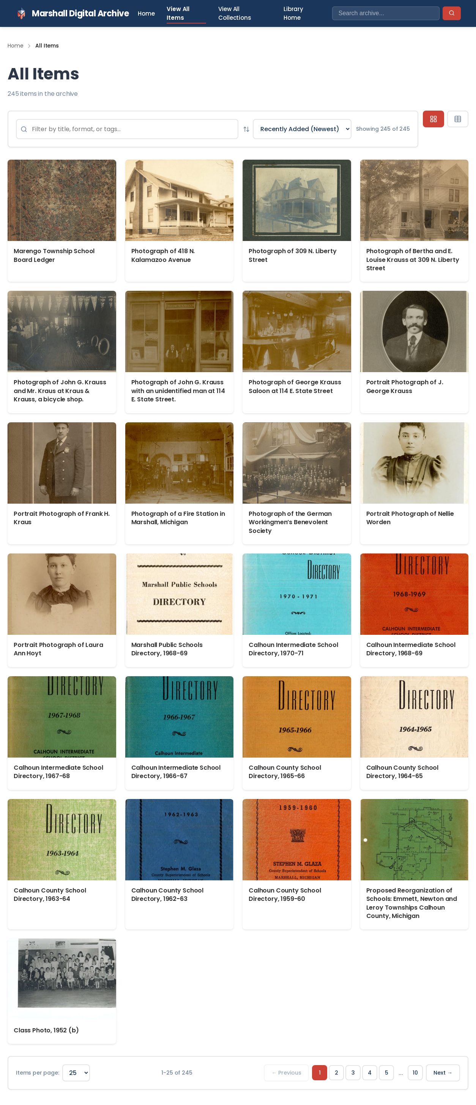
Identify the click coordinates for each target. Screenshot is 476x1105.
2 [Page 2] (336, 1072)
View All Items (178, 13)
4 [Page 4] (370, 1072)
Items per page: (37, 1072)
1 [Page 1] (320, 1072)
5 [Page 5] (386, 1072)
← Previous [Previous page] (286, 1072)
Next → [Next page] (442, 1072)
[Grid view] (433, 119)
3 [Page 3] (353, 1072)
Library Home (293, 13)
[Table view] (457, 119)
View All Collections (234, 13)
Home (146, 13)
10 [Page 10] (415, 1072)
